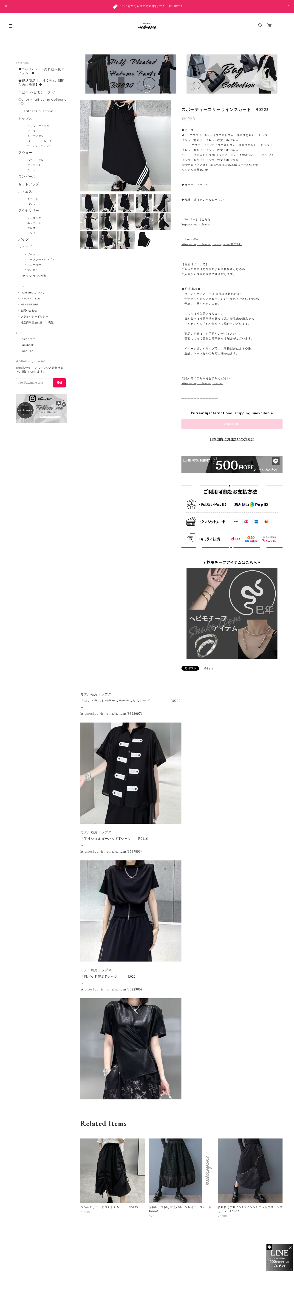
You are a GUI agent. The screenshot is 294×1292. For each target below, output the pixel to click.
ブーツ (31, 254)
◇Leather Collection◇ (37, 111)
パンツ (31, 204)
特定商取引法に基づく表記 (37, 322)
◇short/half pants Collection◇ (42, 101)
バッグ (23, 240)
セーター (32, 131)
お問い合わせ (29, 310)
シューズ (25, 247)
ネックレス (34, 223)
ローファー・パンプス (41, 259)
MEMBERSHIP (30, 304)
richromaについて (33, 292)
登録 (59, 382)
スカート (32, 199)
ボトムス (25, 192)
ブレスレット (35, 228)
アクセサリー (28, 211)
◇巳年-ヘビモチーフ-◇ (37, 92)
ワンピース (27, 177)
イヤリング (34, 218)
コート (31, 170)
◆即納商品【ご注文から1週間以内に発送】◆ (41, 83)
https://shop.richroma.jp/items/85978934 (111, 851)
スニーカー (34, 264)
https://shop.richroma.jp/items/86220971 (111, 713)
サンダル (32, 269)
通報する (209, 668)
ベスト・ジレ (35, 160)
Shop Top (27, 351)
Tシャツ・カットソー (40, 146)
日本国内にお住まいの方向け (232, 439)
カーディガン (35, 136)
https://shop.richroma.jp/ (198, 224)
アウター (25, 153)
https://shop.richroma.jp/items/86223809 (111, 989)
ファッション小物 (32, 276)
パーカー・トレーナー (41, 141)
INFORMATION (30, 298)
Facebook (27, 345)
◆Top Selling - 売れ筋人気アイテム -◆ (41, 71)
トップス (25, 119)
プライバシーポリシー (34, 316)
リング (31, 233)
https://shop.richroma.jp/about (202, 383)
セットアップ (28, 184)
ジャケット (34, 165)
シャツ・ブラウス (38, 126)
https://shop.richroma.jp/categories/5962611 (211, 244)
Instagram (28, 339)
